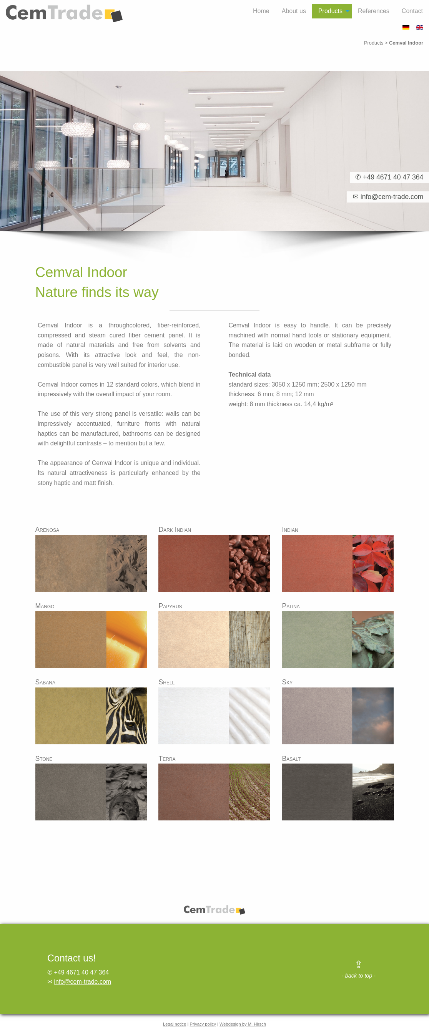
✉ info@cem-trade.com (385, 197)
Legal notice (174, 1024)
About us (294, 11)
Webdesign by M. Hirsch (242, 1024)
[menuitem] (261, 11)
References (373, 11)
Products (330, 11)
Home (261, 11)
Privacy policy (203, 1024)
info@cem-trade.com (82, 981)
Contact (412, 11)
